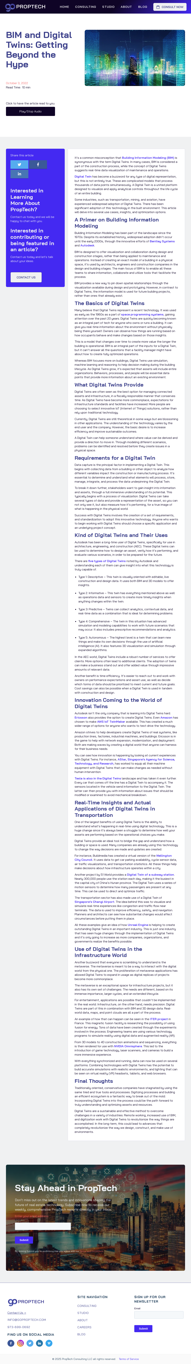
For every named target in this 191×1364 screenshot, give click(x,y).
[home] (26, 7)
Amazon (166, 717)
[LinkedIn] (39, 1343)
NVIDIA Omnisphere (128, 1046)
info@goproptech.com (26, 1320)
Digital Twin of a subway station (150, 874)
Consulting (85, 7)
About (126, 7)
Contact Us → (16, 1312)
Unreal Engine (138, 925)
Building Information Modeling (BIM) (148, 157)
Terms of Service (129, 1359)
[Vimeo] (49, 1343)
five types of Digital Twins (107, 561)
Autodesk (87, 245)
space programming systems (142, 314)
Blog (142, 7)
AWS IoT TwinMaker (111, 721)
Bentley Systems (162, 241)
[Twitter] (29, 1343)
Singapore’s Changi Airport (94, 902)
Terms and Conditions (91, 1251)
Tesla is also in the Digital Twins (98, 778)
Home (64, 7)
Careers (84, 1327)
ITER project (159, 1019)
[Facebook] (10, 1343)
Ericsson (81, 717)
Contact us (26, 277)
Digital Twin (83, 176)
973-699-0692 (18, 1327)
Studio (108, 7)
